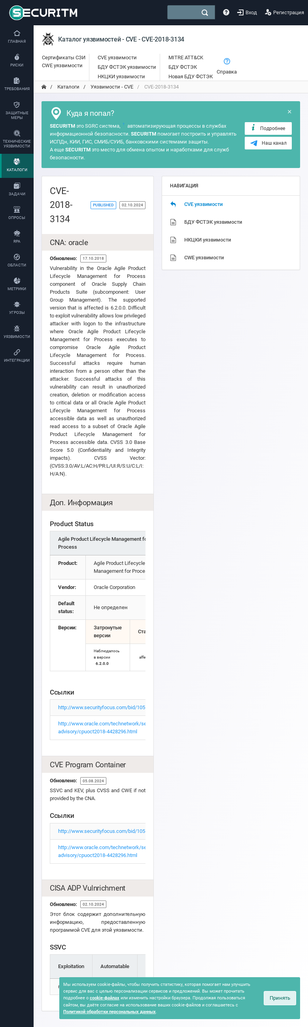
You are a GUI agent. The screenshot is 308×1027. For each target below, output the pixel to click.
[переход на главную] (44, 87)
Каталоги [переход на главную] (67, 87)
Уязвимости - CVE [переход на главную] (111, 87)
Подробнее (267, 128)
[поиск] (204, 12)
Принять (280, 998)
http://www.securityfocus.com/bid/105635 (105, 707)
